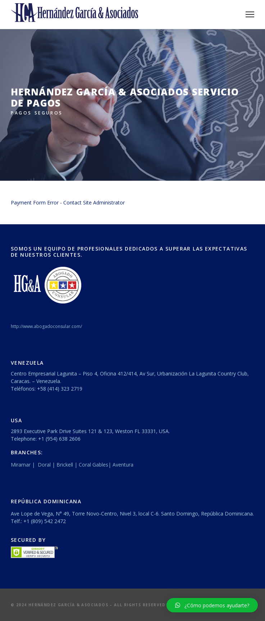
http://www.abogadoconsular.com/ (46, 326)
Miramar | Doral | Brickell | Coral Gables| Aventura (73, 464)
